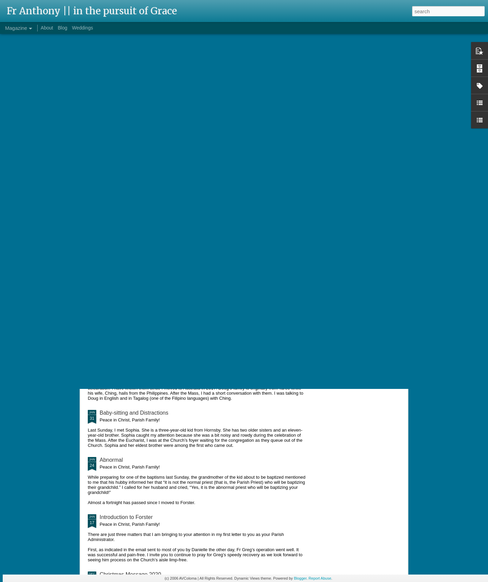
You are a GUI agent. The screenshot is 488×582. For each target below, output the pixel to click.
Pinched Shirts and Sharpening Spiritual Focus (156, 324)
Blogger (300, 578)
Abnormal (111, 460)
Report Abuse (320, 578)
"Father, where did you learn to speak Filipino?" (156, 366)
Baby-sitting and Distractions (134, 413)
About (47, 27)
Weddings (82, 27)
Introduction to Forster (126, 517)
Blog (62, 27)
